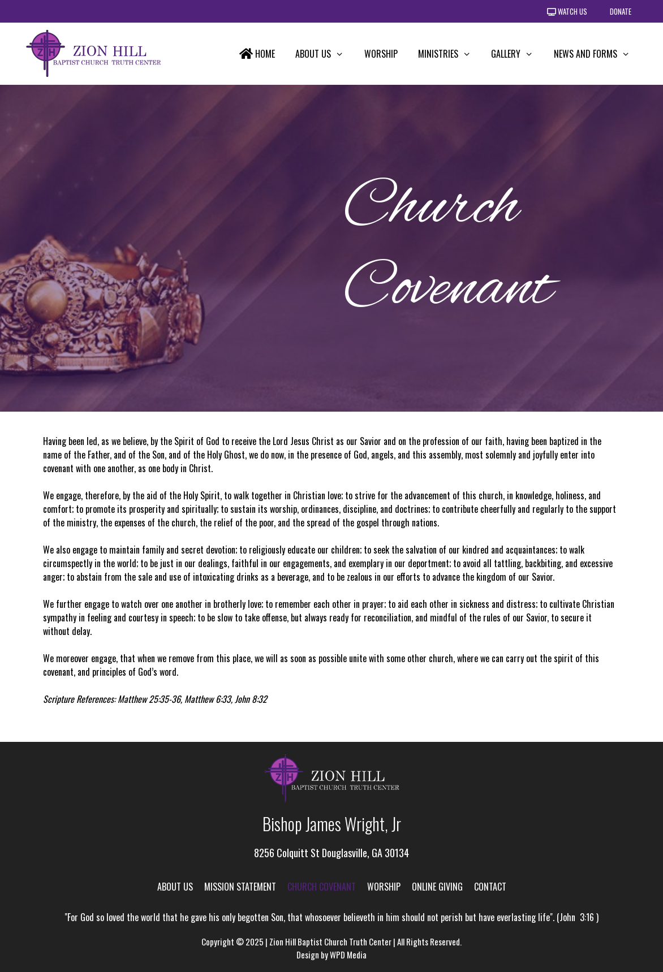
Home (257, 54)
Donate (620, 11)
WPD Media (348, 954)
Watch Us (567, 11)
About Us (324, 53)
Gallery (517, 53)
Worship (381, 54)
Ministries (449, 53)
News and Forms (597, 53)
